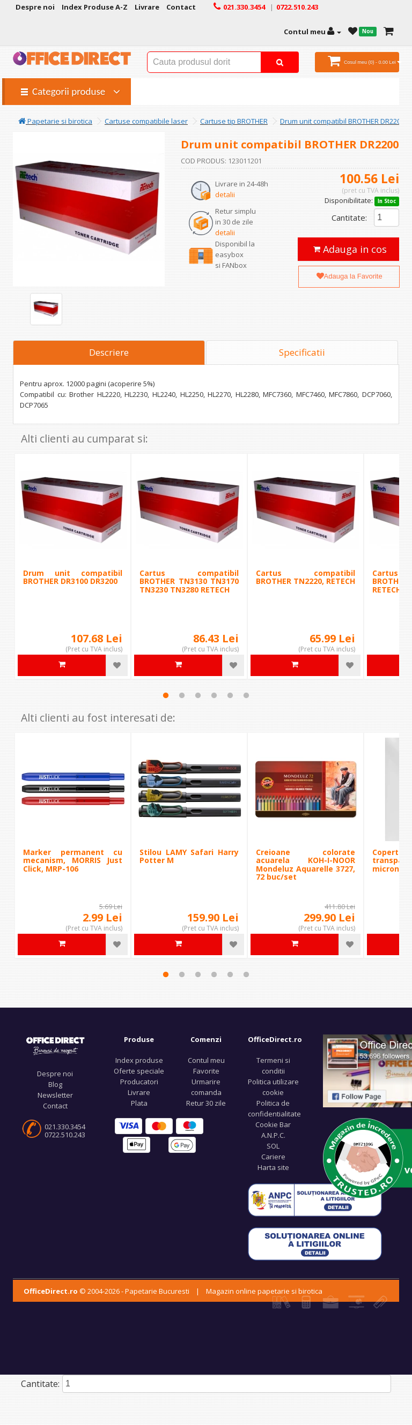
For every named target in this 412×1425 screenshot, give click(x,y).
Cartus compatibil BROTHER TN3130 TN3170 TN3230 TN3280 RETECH (189, 581)
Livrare (139, 1092)
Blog (55, 1084)
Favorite (206, 1071)
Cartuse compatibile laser (146, 121)
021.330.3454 (65, 1126)
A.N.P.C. (273, 1135)
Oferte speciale (139, 1071)
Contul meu (206, 1060)
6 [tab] (246, 695)
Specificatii (302, 352)
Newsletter (55, 1095)
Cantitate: (349, 217)
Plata (139, 1103)
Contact (55, 1106)
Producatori (139, 1081)
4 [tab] (214, 695)
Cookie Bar (273, 1124)
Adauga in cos (350, 249)
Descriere (109, 352)
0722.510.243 (65, 1134)
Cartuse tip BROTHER (234, 121)
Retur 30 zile (206, 1103)
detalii (225, 194)
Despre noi (55, 1073)
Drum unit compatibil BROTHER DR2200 (342, 121)
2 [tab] (182, 695)
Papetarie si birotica (55, 121)
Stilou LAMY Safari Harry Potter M (189, 856)
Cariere (273, 1156)
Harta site (273, 1167)
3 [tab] (198, 695)
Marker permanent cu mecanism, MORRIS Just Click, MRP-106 (72, 860)
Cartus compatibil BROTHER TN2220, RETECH (305, 577)
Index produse (139, 1060)
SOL (273, 1146)
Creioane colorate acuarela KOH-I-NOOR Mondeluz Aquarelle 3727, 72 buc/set (305, 864)
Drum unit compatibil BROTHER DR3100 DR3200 (72, 577)
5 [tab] (230, 695)
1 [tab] (165, 695)
